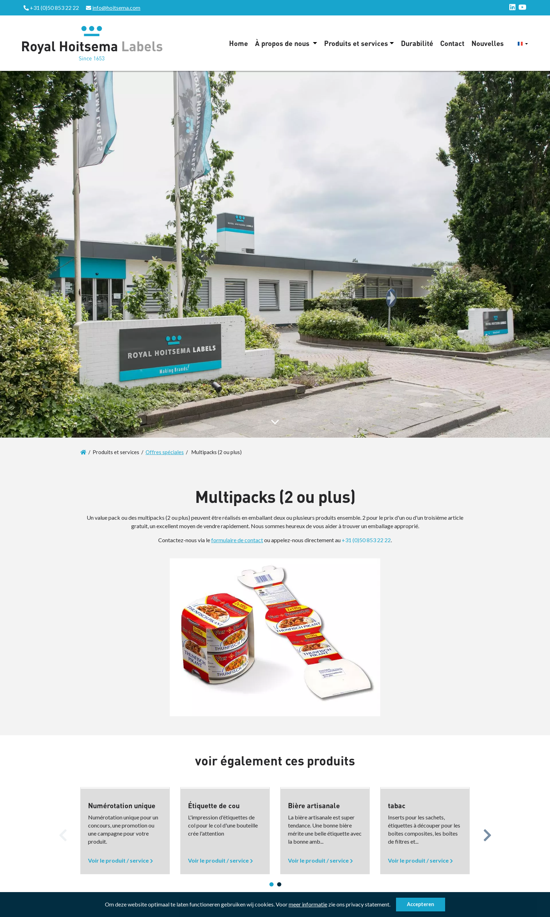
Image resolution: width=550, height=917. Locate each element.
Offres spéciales (165, 452)
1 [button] (271, 884)
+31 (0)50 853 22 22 (366, 540)
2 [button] (279, 884)
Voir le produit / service (118, 860)
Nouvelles (487, 43)
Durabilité (417, 43)
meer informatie (308, 904)
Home (238, 43)
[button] (392, 905)
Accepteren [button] (420, 904)
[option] (125, 830)
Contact (452, 43)
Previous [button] (63, 833)
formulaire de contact (237, 540)
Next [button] (487, 833)
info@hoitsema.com (116, 7)
